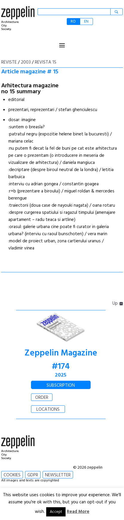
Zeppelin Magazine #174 (60, 360)
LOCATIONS (48, 409)
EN (86, 21)
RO (73, 21)
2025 (60, 375)
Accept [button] (56, 512)
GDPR (32, 475)
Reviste (9, 62)
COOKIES (12, 475)
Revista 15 (45, 62)
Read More (78, 511)
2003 (26, 62)
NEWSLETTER (58, 475)
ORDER (41, 397)
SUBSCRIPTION (60, 385)
